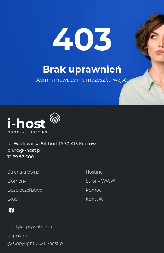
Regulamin (19, 235)
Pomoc (93, 190)
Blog (12, 199)
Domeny (16, 181)
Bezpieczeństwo (24, 190)
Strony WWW (100, 181)
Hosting (94, 172)
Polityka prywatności (29, 226)
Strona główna (23, 172)
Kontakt (94, 199)
